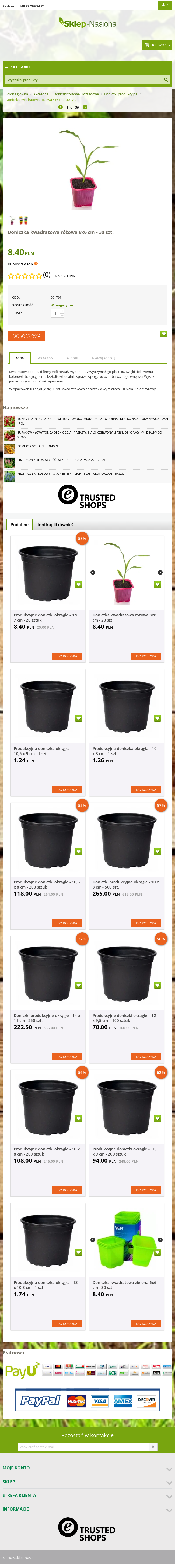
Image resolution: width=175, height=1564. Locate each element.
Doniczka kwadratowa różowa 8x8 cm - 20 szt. (124, 617)
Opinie (72, 357)
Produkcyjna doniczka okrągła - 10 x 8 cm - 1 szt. (125, 751)
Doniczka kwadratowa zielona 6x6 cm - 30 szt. (124, 1285)
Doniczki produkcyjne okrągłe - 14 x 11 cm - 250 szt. (47, 1018)
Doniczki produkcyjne (120, 94)
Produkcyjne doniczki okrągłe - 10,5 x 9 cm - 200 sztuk (126, 1151)
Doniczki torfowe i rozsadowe (76, 94)
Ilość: (17, 313)
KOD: (16, 297)
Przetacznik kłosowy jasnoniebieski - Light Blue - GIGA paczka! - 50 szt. (70, 473)
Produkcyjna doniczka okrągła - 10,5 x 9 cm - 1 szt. (43, 751)
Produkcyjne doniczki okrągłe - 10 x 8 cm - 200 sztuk (47, 1151)
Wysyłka (45, 357)
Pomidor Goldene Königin (37, 446)
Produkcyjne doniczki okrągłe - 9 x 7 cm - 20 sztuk (45, 617)
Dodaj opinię (103, 357)
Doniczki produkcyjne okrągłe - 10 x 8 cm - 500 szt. (126, 884)
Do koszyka (26, 336)
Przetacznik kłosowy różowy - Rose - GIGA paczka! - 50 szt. (61, 460)
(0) (46, 274)
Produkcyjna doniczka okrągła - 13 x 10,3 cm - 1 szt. (46, 1285)
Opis (20, 357)
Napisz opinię (66, 275)
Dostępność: (23, 305)
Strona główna (17, 94)
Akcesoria (40, 94)
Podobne (20, 525)
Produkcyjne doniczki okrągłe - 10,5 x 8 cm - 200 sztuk (47, 884)
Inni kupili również (56, 525)
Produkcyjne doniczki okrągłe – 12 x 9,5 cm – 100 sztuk (124, 1018)
